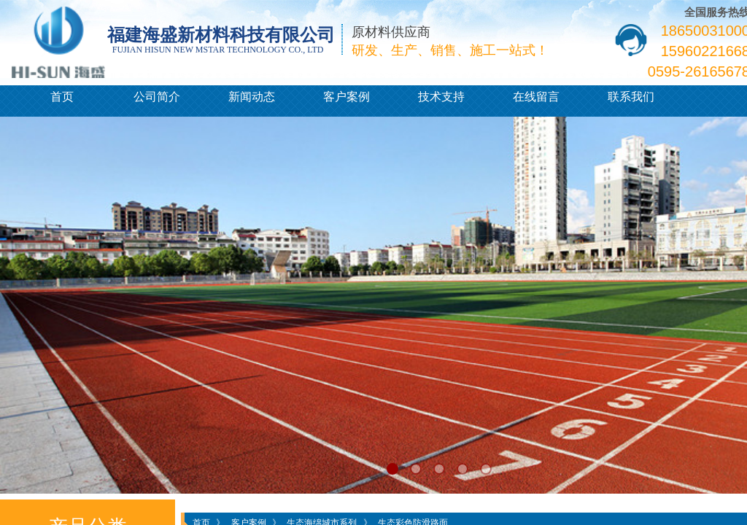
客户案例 (346, 96)
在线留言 (536, 96)
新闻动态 (251, 96)
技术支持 (441, 96)
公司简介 (156, 96)
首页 (62, 96)
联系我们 (631, 96)
